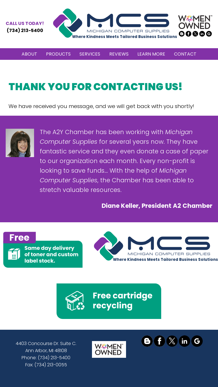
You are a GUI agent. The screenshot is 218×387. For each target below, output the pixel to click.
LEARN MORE (151, 54)
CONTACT (185, 54)
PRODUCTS (58, 54)
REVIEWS (119, 54)
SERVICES (89, 54)
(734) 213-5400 (25, 27)
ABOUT (29, 54)
